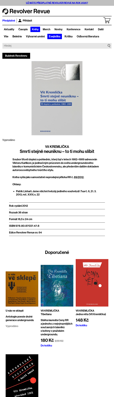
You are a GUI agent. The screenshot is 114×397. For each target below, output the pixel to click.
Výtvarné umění (35, 36)
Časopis (23, 29)
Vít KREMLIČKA (57, 147)
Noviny (58, 29)
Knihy (35, 29)
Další (101, 29)
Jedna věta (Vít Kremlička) (91, 314)
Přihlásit (25, 20)
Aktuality (9, 29)
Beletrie (17, 36)
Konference (73, 29)
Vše (6, 36)
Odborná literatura (88, 36)
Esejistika (54, 36)
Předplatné (8, 20)
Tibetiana (46, 314)
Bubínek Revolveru (16, 55)
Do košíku (46, 345)
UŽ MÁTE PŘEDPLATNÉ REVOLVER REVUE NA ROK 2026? (57, 2)
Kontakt (89, 29)
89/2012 (79, 177)
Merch (46, 29)
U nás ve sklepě (15, 310)
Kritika (69, 36)
